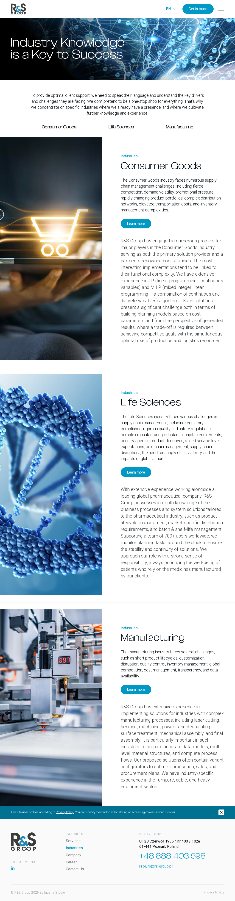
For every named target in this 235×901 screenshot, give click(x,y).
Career (71, 862)
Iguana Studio (54, 892)
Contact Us (75, 869)
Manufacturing (179, 127)
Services (73, 841)
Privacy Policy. (65, 812)
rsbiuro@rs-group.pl (156, 866)
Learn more (136, 224)
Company (73, 855)
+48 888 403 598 (172, 856)
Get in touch (198, 9)
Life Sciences (121, 127)
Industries (74, 848)
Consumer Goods (59, 127)
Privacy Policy (214, 892)
